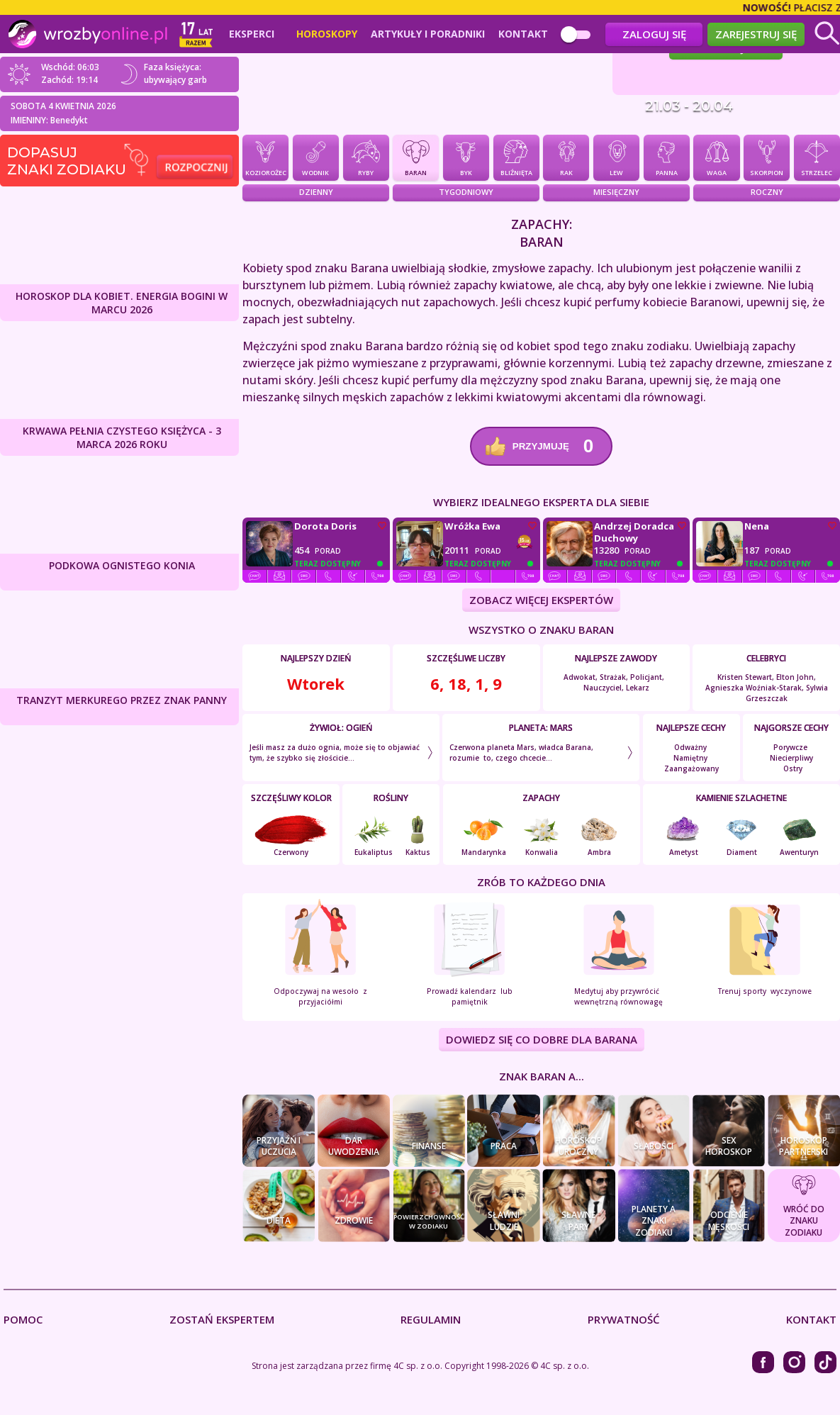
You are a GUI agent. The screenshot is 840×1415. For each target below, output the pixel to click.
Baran (416, 156)
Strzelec (817, 156)
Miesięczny (616, 191)
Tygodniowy (466, 191)
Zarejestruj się (756, 34)
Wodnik (316, 156)
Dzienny (316, 191)
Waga (716, 156)
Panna (667, 156)
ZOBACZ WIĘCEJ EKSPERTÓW (541, 600)
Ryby (366, 156)
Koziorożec (265, 156)
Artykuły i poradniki (428, 34)
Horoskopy (326, 34)
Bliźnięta (516, 156)
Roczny (767, 191)
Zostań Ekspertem (221, 1319)
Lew (616, 156)
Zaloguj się (654, 34)
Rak (566, 156)
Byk (466, 156)
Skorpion (767, 156)
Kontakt (523, 34)
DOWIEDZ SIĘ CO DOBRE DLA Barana (541, 1040)
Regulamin (431, 1319)
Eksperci (251, 34)
